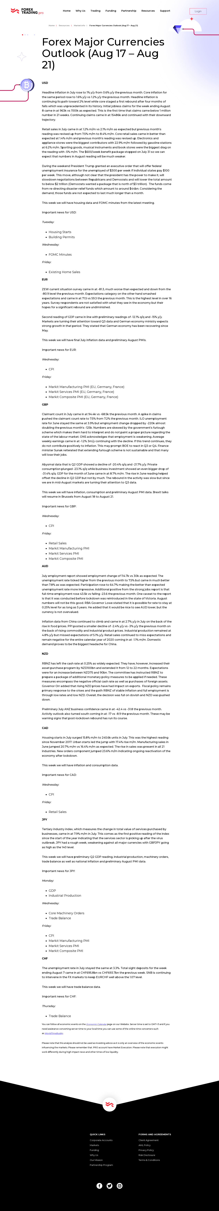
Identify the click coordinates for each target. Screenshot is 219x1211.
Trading (95, 10)
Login (198, 11)
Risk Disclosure (147, 1155)
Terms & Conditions (149, 1160)
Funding (111, 10)
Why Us (80, 10)
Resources (148, 10)
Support (165, 10)
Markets (94, 1145)
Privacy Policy (146, 1150)
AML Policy (145, 1145)
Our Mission (96, 1160)
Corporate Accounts (101, 1140)
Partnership (128, 10)
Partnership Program (101, 1165)
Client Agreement (149, 1140)
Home (66, 10)
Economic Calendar (96, 1024)
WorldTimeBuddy (54, 1033)
